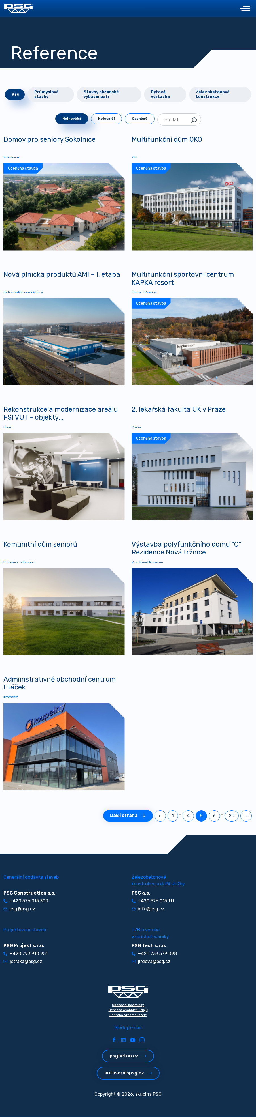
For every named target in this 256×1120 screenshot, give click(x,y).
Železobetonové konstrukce (213, 94)
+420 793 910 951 (25, 956)
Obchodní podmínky (128, 1007)
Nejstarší (106, 119)
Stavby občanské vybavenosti (101, 94)
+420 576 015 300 (25, 903)
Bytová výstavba (160, 94)
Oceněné (139, 119)
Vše (15, 94)
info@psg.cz (148, 911)
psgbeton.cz (128, 1058)
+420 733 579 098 (154, 956)
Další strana (128, 818)
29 (231, 818)
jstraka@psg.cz (22, 964)
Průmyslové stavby (46, 94)
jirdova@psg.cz (151, 964)
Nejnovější (71, 119)
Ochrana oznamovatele (128, 1018)
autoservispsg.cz (128, 1075)
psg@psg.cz (19, 911)
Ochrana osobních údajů (128, 1012)
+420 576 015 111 (153, 903)
